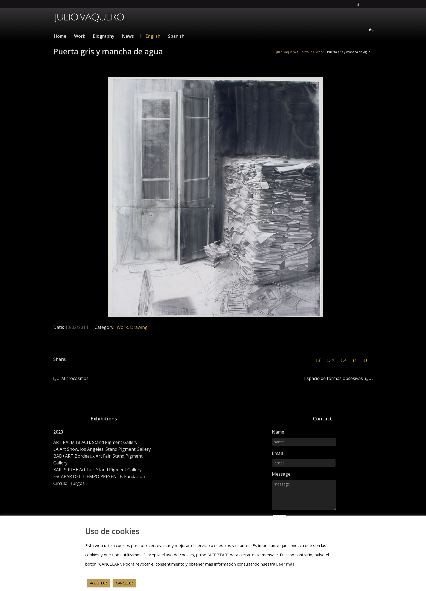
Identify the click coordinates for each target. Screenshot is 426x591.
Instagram (372, 4)
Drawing (139, 327)
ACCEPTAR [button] (98, 583)
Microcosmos (75, 378)
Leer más (285, 564)
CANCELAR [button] (124, 583)
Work (122, 327)
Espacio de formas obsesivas (333, 378)
